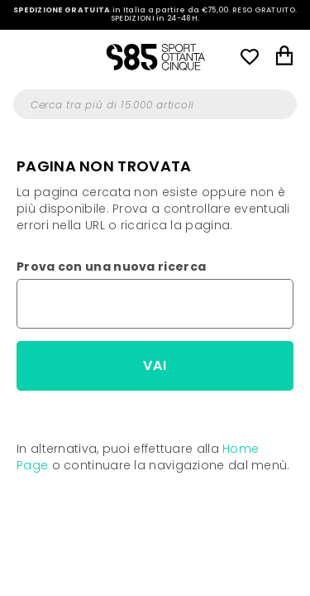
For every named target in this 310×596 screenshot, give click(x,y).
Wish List (249, 56)
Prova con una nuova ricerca (111, 266)
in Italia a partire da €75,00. (155, 15)
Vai (155, 365)
